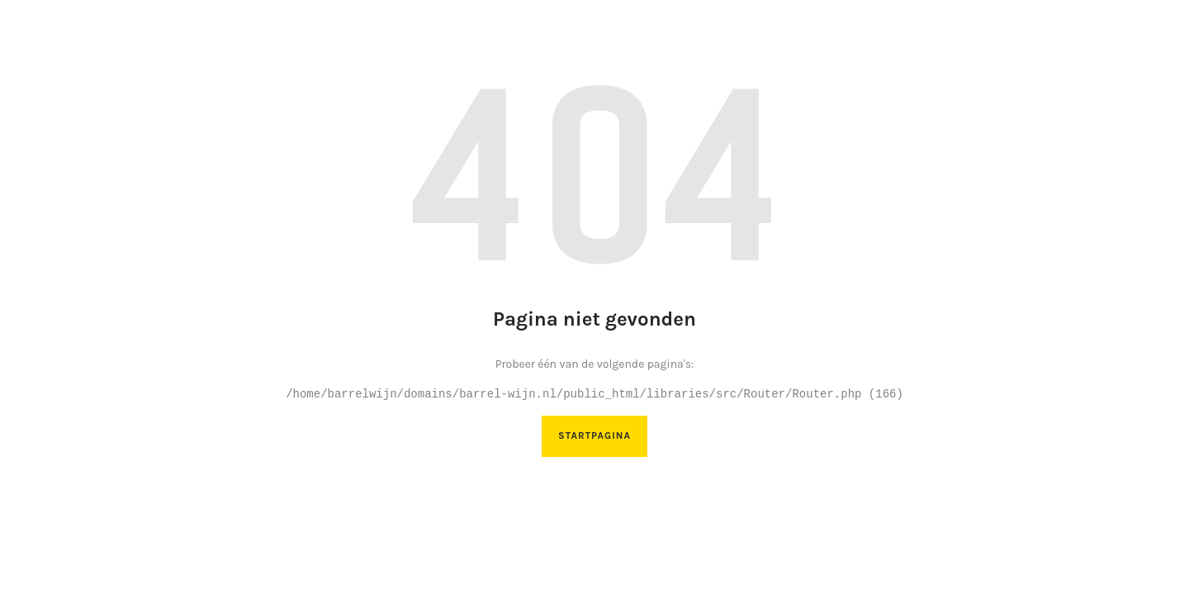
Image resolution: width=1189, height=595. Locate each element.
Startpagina (594, 435)
